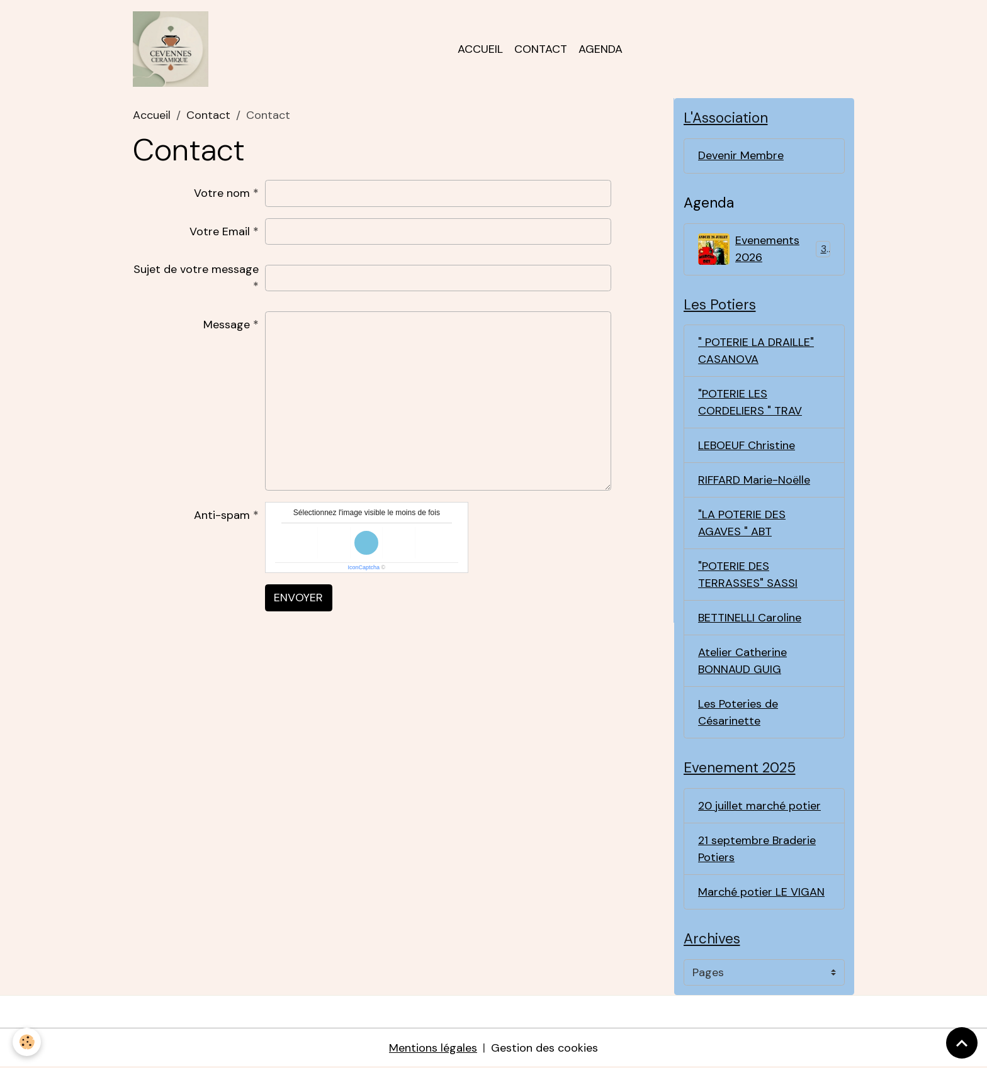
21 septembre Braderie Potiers (757, 849)
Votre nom (222, 193)
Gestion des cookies (544, 1047)
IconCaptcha (364, 567)
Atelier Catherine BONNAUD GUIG (742, 661)
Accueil (480, 49)
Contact (540, 49)
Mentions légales (433, 1047)
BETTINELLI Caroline (749, 617)
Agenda (600, 49)
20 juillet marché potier (759, 805)
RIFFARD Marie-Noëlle (754, 479)
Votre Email (219, 231)
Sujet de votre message (196, 269)
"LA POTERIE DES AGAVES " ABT (742, 523)
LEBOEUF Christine (746, 445)
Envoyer (298, 597)
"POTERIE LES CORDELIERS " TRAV (750, 402)
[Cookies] (27, 1042)
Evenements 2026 (764, 249)
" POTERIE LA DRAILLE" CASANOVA (756, 351)
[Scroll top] (962, 1043)
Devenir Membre (741, 155)
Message (226, 324)
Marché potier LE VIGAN (761, 891)
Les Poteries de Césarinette (738, 712)
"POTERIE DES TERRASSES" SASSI (748, 575)
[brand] (173, 49)
